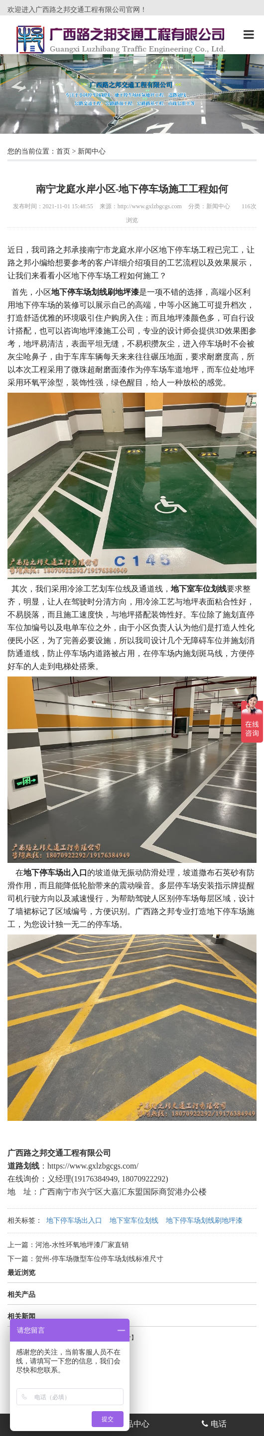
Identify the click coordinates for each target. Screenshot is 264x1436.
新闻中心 (92, 151)
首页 (63, 151)
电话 (214, 1424)
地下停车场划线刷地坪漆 (204, 1220)
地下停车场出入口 (74, 1220)
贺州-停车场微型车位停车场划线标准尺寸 (99, 1259)
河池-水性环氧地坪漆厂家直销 (82, 1245)
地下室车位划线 (134, 1220)
